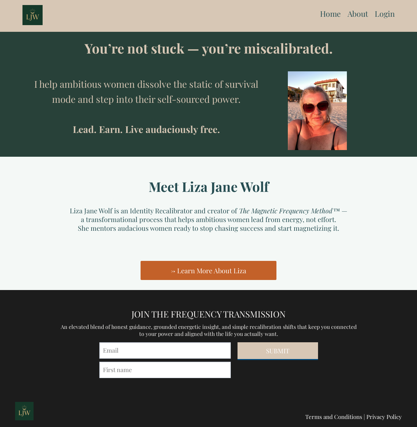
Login (385, 13)
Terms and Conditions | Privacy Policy (353, 416)
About (358, 13)
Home (330, 13)
